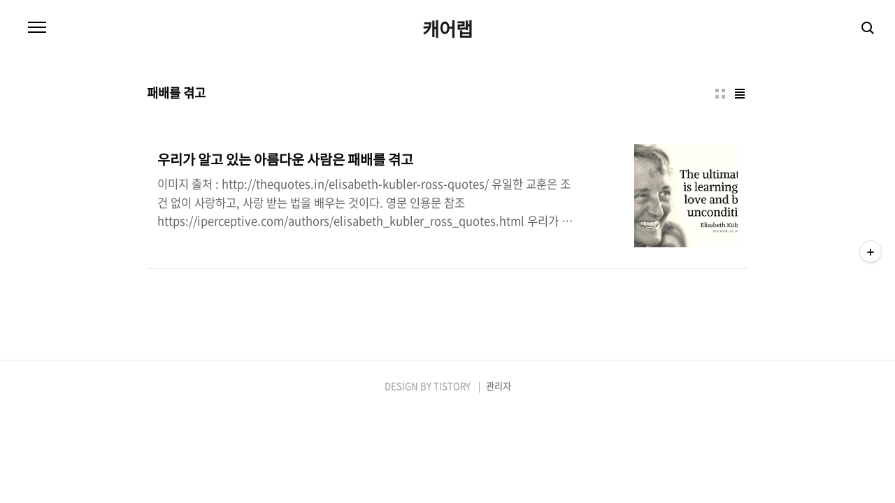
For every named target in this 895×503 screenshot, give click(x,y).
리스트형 (739, 93)
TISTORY (452, 386)
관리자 (498, 386)
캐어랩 (447, 29)
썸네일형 (720, 93)
